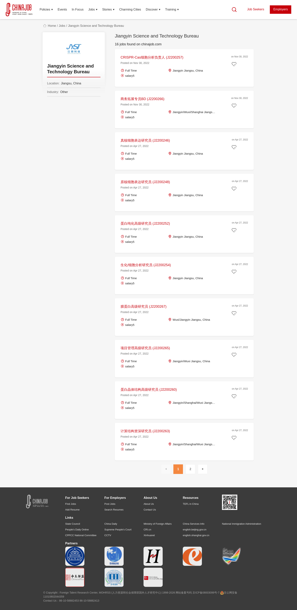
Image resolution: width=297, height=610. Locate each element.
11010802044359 (53, 596)
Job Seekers (255, 9)
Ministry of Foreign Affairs (157, 523)
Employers (280, 9)
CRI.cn (147, 529)
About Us (149, 503)
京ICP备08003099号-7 (206, 592)
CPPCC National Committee (80, 535)
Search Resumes (114, 509)
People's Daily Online (77, 529)
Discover (152, 9)
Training (170, 9)
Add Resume (72, 509)
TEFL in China (191, 503)
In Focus (77, 9)
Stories (107, 9)
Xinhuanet (149, 535)
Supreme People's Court (117, 529)
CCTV (107, 535)
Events (62, 9)
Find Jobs (70, 503)
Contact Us (150, 509)
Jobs (91, 9)
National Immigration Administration (241, 523)
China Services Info (193, 523)
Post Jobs (109, 503)
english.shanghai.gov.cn (196, 535)
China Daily (110, 523)
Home (52, 25)
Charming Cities (130, 9)
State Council (72, 523)
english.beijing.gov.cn (194, 529)
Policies (45, 9)
